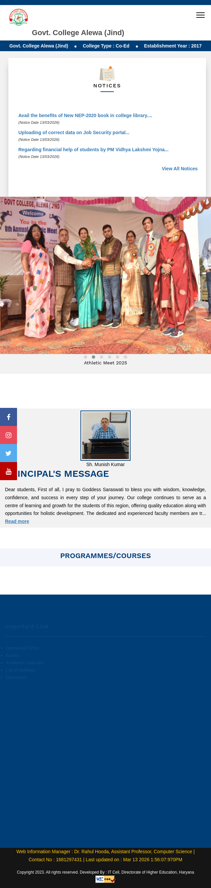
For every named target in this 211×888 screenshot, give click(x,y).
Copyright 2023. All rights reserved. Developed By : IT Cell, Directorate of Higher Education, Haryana (105, 872)
